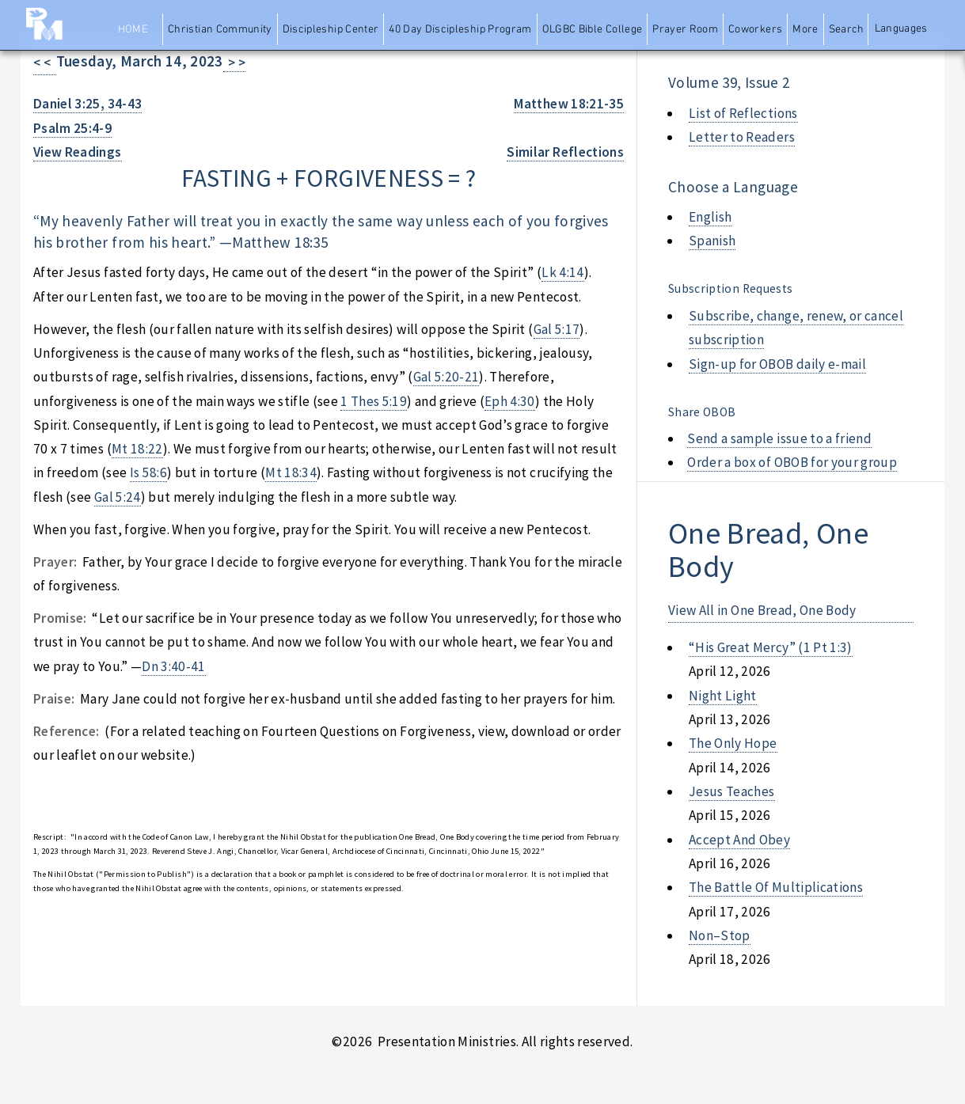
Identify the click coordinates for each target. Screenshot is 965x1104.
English (710, 217)
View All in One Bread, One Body (762, 610)
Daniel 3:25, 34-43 (87, 103)
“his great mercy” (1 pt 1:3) (771, 647)
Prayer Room (685, 29)
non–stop (719, 935)
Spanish (712, 240)
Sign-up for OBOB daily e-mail (777, 364)
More (805, 29)
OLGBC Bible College (592, 29)
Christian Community (220, 29)
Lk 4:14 (562, 272)
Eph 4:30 (509, 401)
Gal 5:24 (117, 497)
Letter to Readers (742, 137)
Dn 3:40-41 (173, 666)
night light (723, 695)
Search (846, 29)
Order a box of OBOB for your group (792, 462)
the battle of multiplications (776, 887)
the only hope (733, 743)
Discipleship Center (331, 29)
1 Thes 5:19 (373, 401)
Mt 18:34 (291, 472)
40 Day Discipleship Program (460, 29)
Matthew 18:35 (280, 242)
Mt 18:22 (137, 448)
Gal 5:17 (557, 329)
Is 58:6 (148, 472)
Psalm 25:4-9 (72, 128)
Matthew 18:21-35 (569, 103)
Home (133, 29)
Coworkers (755, 29)
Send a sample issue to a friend (779, 438)
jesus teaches (732, 791)
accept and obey (739, 839)
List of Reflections (743, 113)
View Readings (77, 152)
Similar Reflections (565, 152)
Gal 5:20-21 (446, 376)
